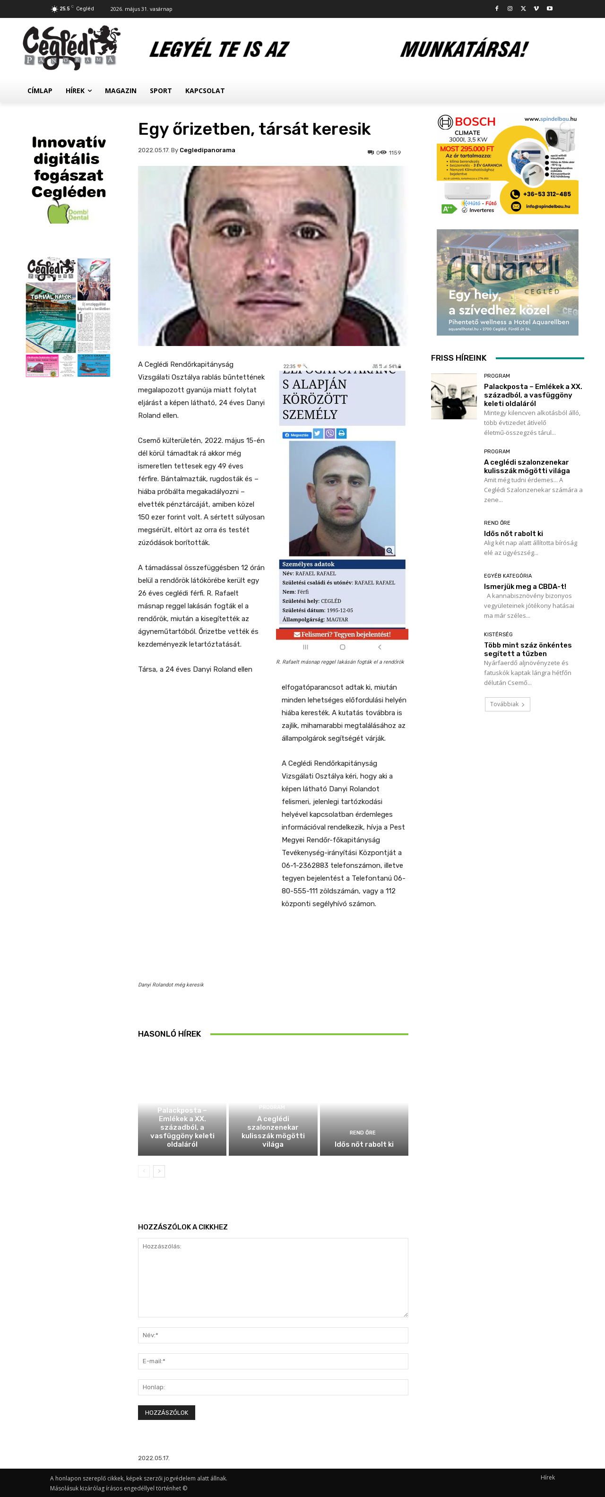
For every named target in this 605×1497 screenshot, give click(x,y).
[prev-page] (144, 1171)
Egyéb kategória (508, 576)
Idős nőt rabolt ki (364, 1144)
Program (181, 1098)
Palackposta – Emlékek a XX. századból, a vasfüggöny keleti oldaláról (182, 1127)
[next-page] (159, 1171)
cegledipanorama (207, 150)
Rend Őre (363, 1132)
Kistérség (498, 634)
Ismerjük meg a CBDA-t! (525, 586)
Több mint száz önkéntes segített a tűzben (528, 649)
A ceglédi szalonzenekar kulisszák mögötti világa (273, 1132)
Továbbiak (507, 704)
